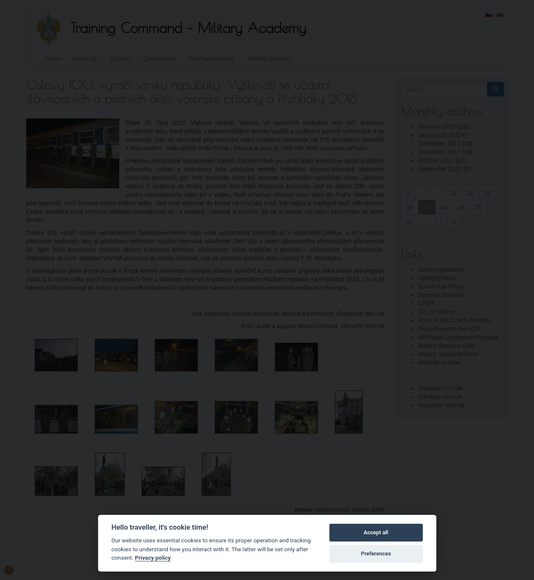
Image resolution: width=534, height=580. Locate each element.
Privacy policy (153, 557)
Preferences (376, 553)
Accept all (376, 532)
